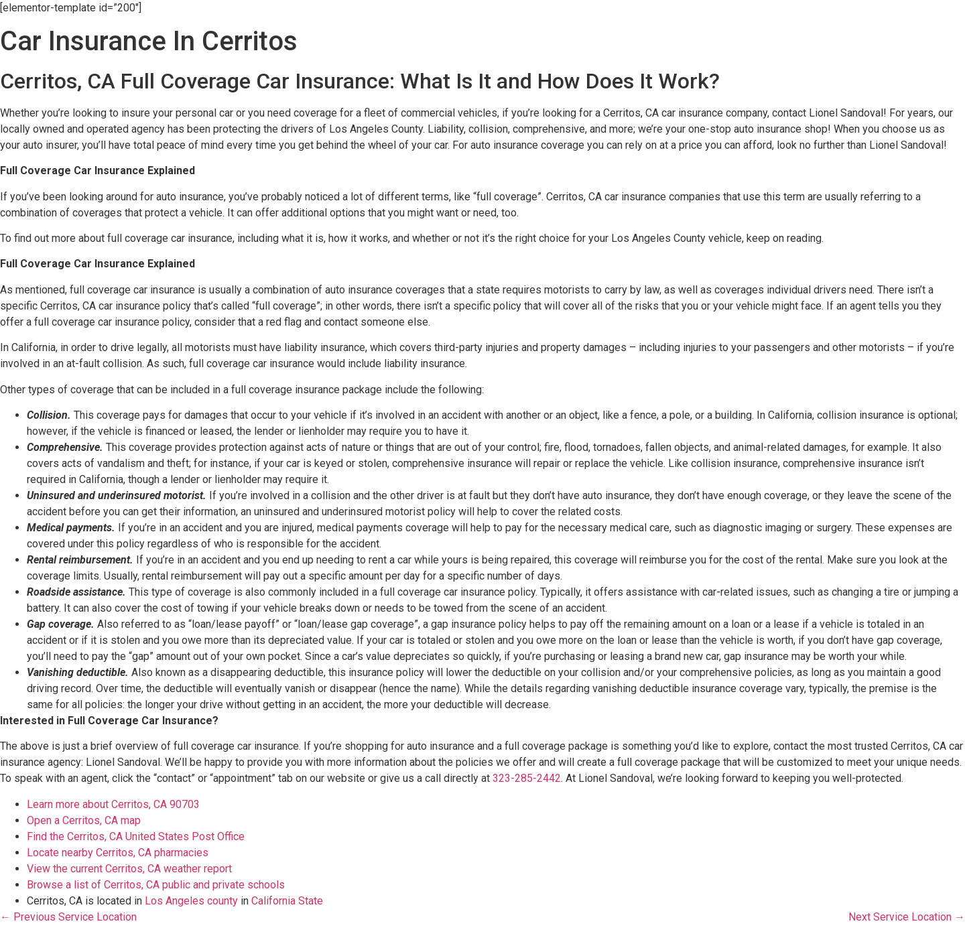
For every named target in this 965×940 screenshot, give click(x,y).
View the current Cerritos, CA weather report (129, 868)
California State (287, 900)
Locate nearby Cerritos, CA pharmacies (117, 852)
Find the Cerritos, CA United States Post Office (136, 836)
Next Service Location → (906, 917)
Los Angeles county (191, 900)
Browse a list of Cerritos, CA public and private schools (156, 884)
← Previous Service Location (68, 917)
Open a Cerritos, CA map (84, 820)
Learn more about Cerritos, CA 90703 (113, 804)
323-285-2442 (527, 778)
